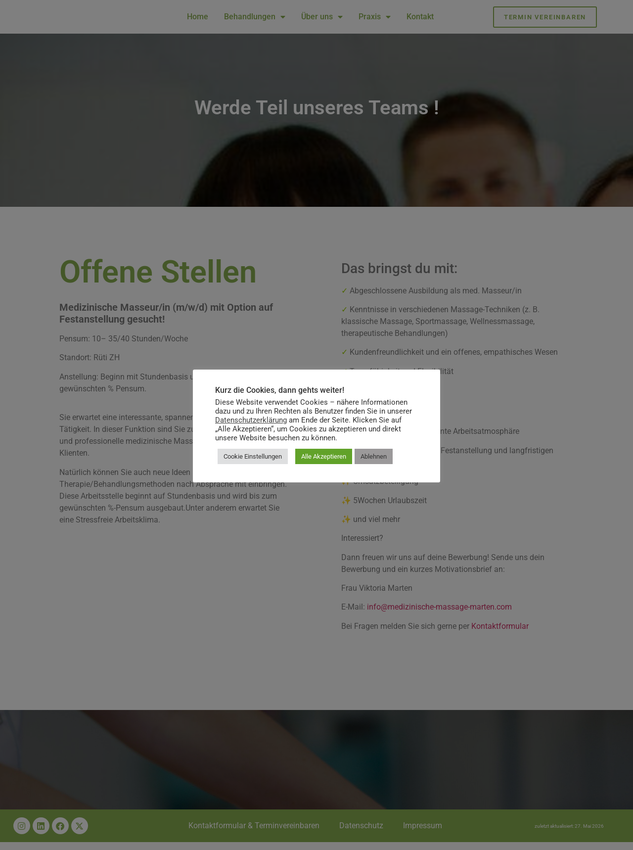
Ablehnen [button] (374, 456)
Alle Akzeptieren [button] (323, 456)
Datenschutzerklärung (251, 420)
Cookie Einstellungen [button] (253, 456)
